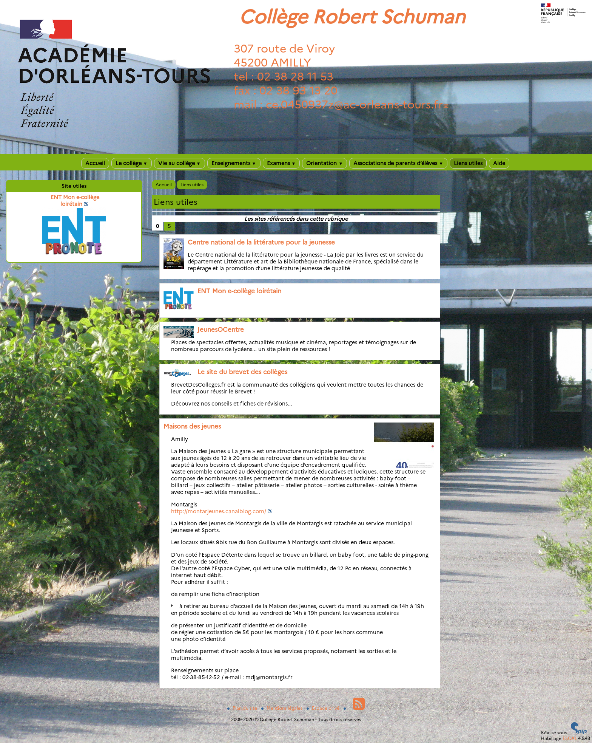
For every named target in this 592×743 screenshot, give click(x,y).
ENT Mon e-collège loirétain (239, 291)
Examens (281, 163)
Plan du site (242, 708)
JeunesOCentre (220, 329)
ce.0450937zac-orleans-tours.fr (354, 104)
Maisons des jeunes (192, 426)
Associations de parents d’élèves (398, 163)
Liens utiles (468, 163)
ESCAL (570, 738)
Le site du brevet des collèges (242, 372)
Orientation (324, 163)
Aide (499, 163)
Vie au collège (179, 163)
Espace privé (324, 708)
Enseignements (233, 163)
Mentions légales (282, 708)
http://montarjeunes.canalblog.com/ (218, 511)
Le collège (132, 163)
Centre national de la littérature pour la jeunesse (261, 242)
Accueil (95, 163)
